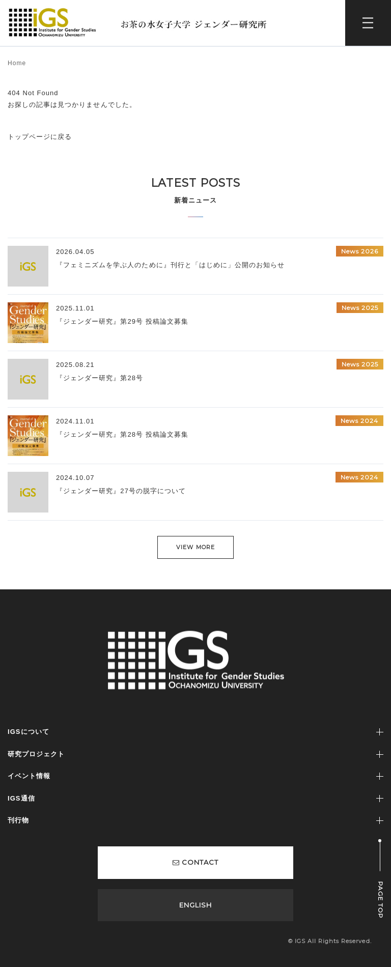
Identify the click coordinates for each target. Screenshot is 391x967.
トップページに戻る (40, 136)
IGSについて (28, 731)
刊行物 (18, 820)
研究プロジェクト (36, 754)
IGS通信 (21, 798)
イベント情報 (29, 776)
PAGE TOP (380, 900)
